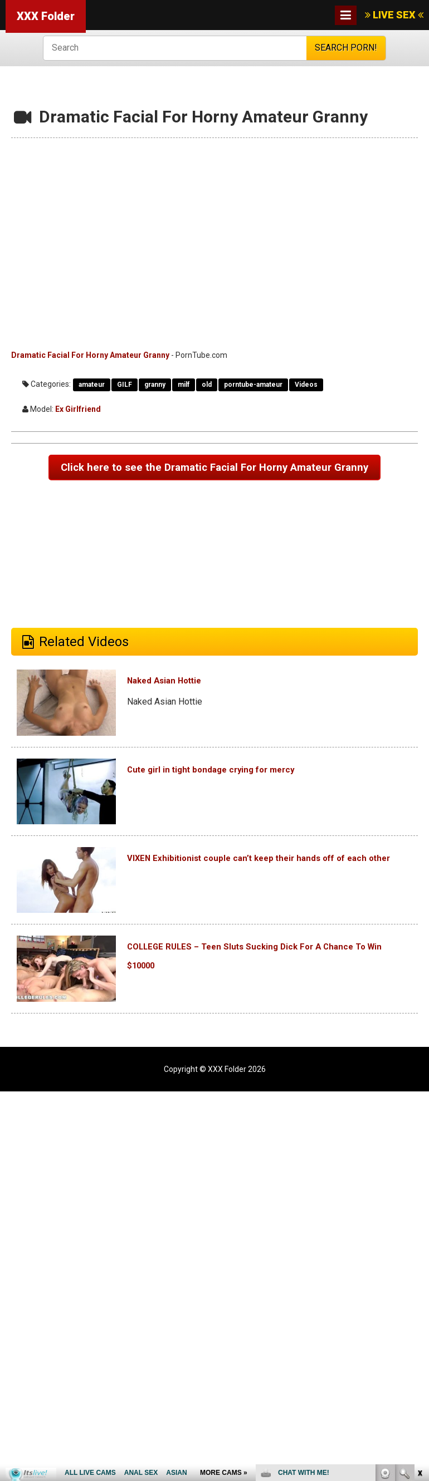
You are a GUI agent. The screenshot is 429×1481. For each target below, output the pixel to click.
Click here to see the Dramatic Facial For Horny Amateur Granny (214, 481)
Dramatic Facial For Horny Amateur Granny (90, 355)
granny (154, 384)
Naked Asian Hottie (186, 707)
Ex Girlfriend (78, 409)
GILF (124, 384)
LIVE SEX (394, 15)
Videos (306, 384)
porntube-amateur (253, 384)
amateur (92, 384)
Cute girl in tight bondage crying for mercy (255, 795)
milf (183, 384)
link (419, 1307)
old (207, 384)
